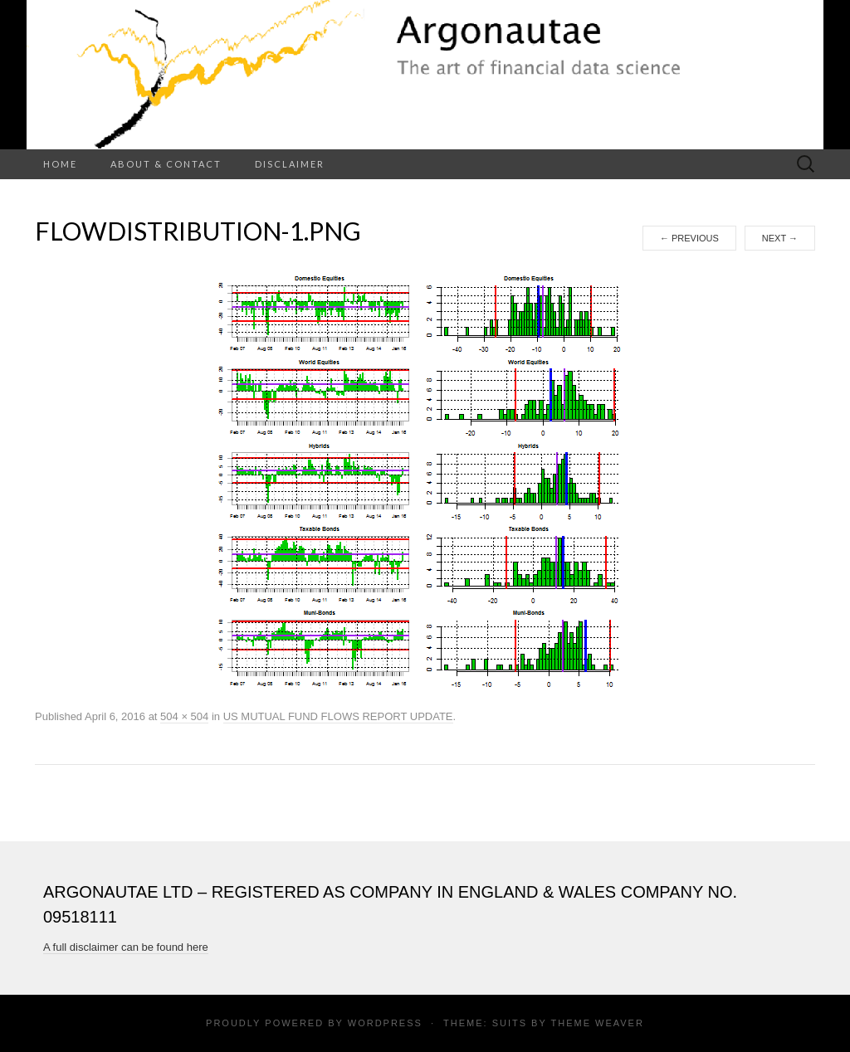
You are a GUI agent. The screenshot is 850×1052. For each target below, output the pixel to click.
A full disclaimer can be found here (125, 947)
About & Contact (166, 163)
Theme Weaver (596, 1023)
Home (60, 163)
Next (780, 238)
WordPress (385, 1023)
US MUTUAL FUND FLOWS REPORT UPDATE (338, 716)
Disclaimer (290, 163)
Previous (689, 238)
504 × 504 (184, 716)
